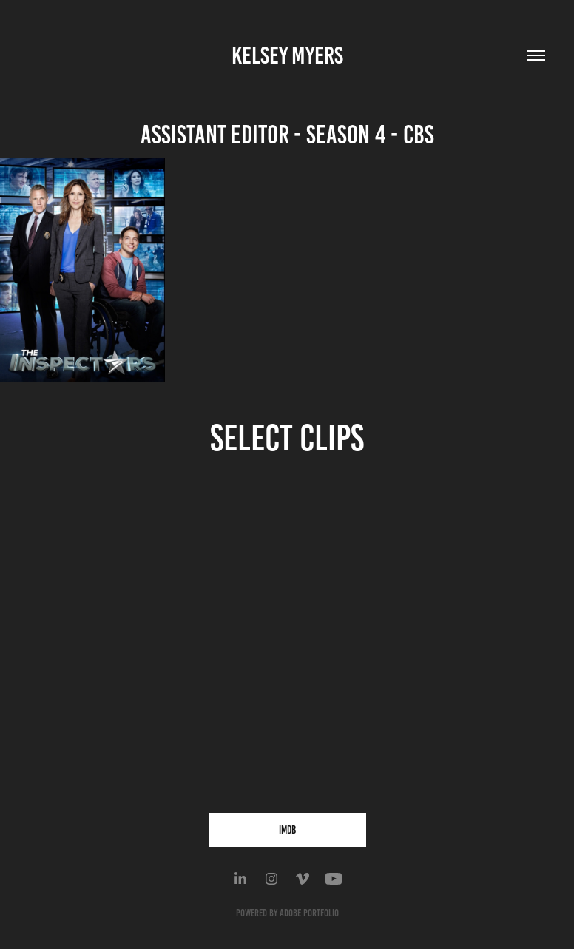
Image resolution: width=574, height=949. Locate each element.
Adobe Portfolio (309, 913)
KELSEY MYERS (287, 55)
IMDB (287, 830)
